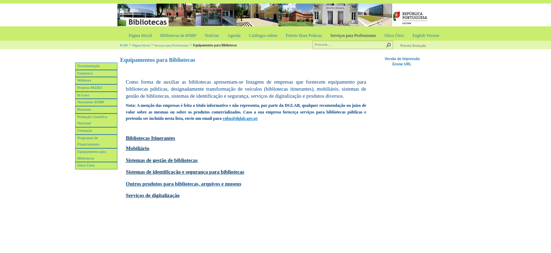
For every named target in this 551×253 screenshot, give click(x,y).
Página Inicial (140, 35)
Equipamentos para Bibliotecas (91, 155)
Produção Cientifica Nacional (92, 120)
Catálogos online (263, 35)
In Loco (83, 95)
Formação (84, 130)
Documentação (88, 66)
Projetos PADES (89, 88)
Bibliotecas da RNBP (178, 35)
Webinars (84, 80)
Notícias (212, 35)
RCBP (124, 45)
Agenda (233, 35)
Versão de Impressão (402, 59)
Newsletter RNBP (90, 102)
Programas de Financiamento (88, 141)
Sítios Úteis (394, 35)
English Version (426, 35)
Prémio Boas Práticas (304, 35)
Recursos (84, 109)
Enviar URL (403, 64)
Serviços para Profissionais (353, 35)
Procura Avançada (413, 45)
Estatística (85, 73)
